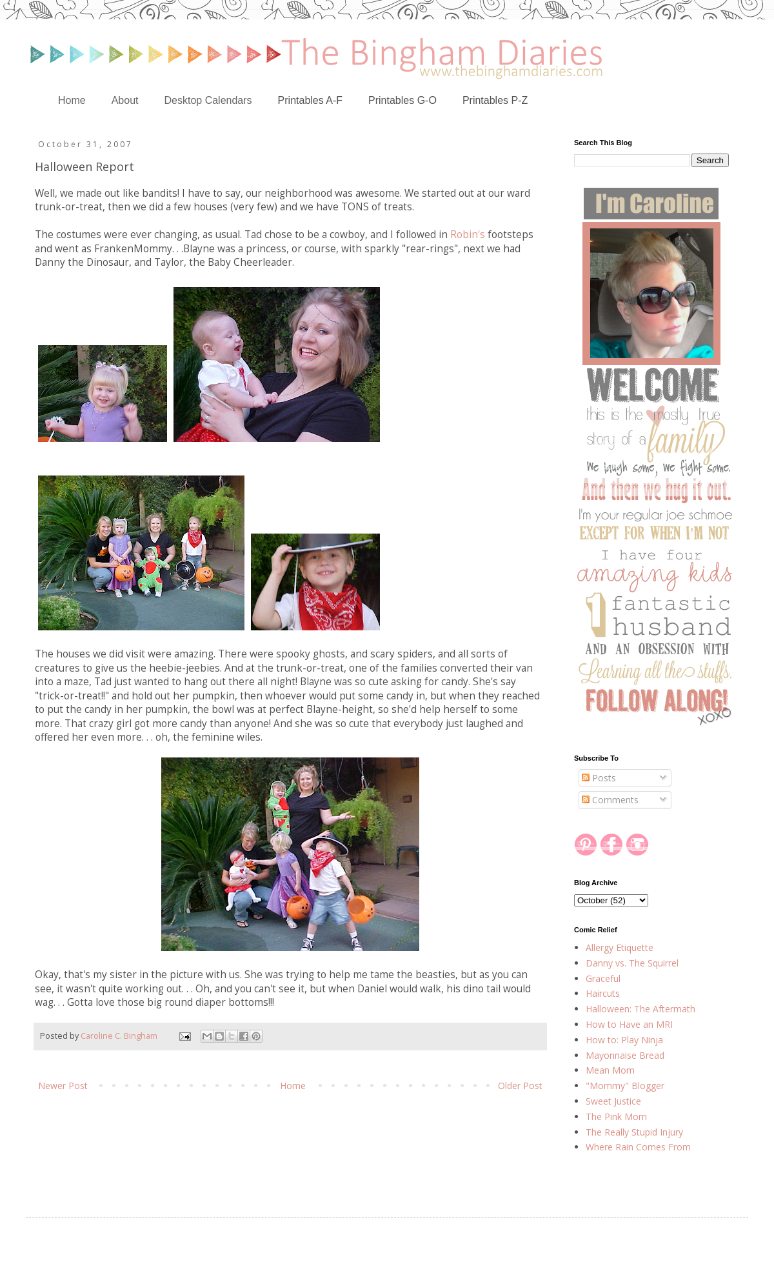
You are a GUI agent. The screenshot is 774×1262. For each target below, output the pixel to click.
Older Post (520, 1085)
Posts (599, 778)
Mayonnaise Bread (625, 1055)
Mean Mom (610, 1070)
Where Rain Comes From (638, 1147)
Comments (610, 800)
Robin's (467, 234)
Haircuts (603, 993)
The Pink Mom (616, 1116)
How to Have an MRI (629, 1024)
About (125, 100)
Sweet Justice (613, 1101)
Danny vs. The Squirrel (632, 963)
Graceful (603, 978)
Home (72, 100)
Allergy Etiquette (619, 947)
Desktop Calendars (208, 100)
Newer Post (63, 1085)
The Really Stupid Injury (634, 1132)
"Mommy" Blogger (625, 1085)
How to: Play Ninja (624, 1040)
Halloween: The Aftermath (640, 1009)
